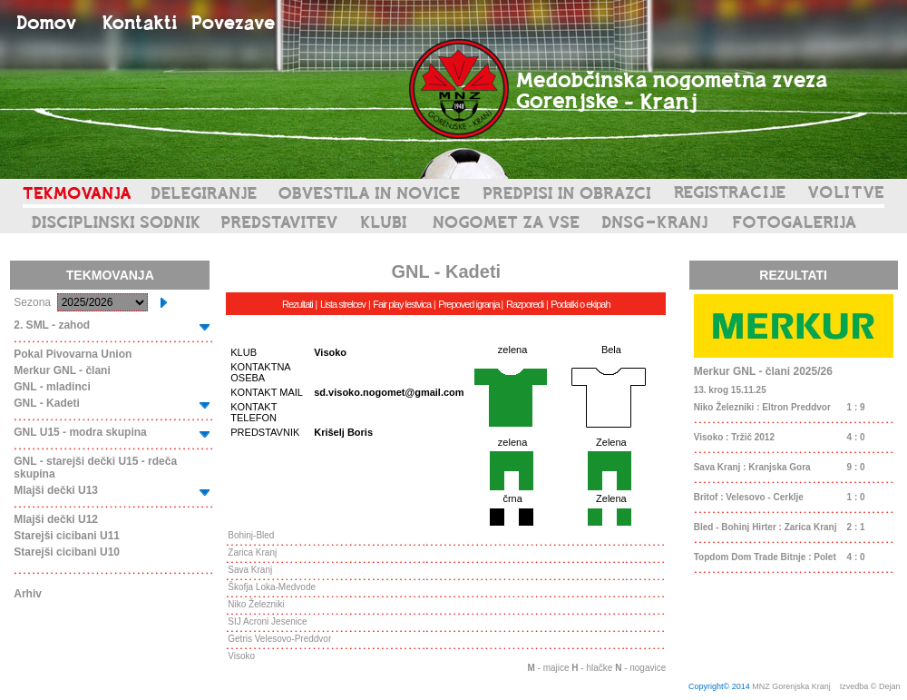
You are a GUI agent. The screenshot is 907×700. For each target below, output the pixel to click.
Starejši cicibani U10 (67, 552)
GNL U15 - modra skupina (80, 432)
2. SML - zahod (52, 325)
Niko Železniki (256, 604)
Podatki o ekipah (580, 304)
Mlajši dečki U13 (56, 490)
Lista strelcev (343, 304)
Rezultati (297, 304)
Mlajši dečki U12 (56, 519)
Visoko (241, 656)
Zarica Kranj (252, 552)
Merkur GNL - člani (62, 370)
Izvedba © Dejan (871, 686)
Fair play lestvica (402, 304)
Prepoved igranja (469, 304)
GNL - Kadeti (46, 403)
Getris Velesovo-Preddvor (279, 639)
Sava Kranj (250, 570)
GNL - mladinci (52, 386)
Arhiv (28, 593)
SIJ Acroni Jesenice (267, 621)
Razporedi (524, 304)
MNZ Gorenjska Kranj (791, 686)
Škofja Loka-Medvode (272, 587)
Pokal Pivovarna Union (73, 354)
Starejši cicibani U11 (67, 535)
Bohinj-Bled (251, 535)
